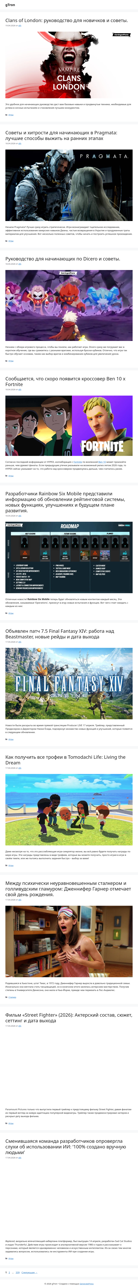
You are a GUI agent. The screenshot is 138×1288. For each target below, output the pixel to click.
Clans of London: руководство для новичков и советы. (66, 20)
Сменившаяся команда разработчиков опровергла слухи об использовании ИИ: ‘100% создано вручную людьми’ (65, 1146)
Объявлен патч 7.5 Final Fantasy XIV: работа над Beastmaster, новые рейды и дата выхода (59, 634)
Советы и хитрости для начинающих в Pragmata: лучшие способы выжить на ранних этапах (61, 135)
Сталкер (12, 997)
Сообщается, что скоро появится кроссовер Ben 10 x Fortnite (65, 381)
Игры (10, 114)
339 (17, 1272)
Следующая (30, 1272)
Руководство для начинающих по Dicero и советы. (62, 258)
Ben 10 (102, 461)
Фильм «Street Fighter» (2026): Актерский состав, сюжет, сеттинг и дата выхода (68, 1018)
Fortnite (78, 461)
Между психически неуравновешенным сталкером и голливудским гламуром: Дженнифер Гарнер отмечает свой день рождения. (68, 889)
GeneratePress (87, 1283)
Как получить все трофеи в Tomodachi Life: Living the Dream (65, 760)
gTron (10, 4)
